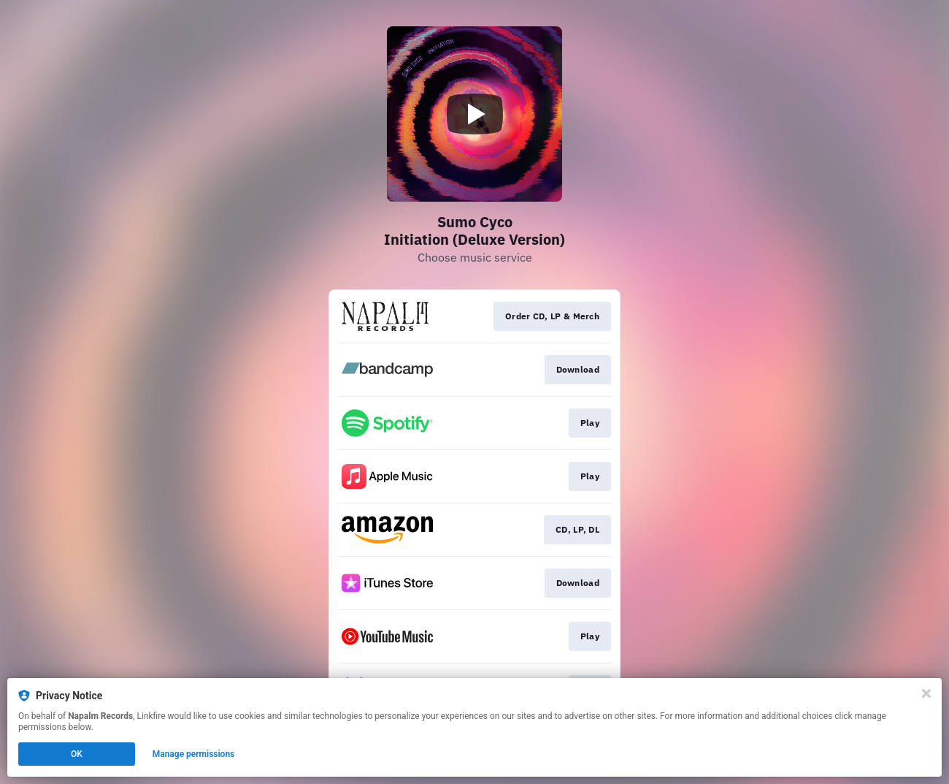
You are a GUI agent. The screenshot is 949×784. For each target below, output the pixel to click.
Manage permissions (194, 754)
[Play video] (474, 114)
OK (76, 754)
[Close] (926, 693)
